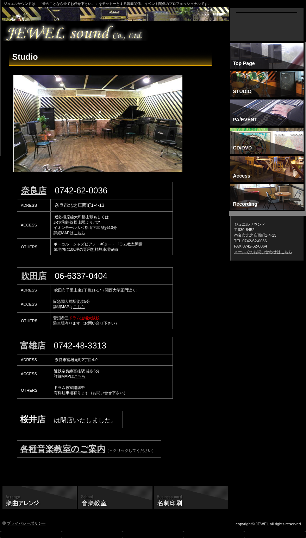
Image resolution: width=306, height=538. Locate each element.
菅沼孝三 (61, 318)
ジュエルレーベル (117, 32)
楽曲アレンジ (39, 498)
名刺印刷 (191, 498)
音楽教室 (115, 498)
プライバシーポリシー (26, 523)
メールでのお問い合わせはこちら (263, 252)
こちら (79, 233)
